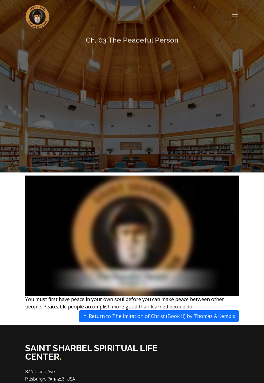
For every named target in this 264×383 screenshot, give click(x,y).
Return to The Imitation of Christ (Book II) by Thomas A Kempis (159, 316)
